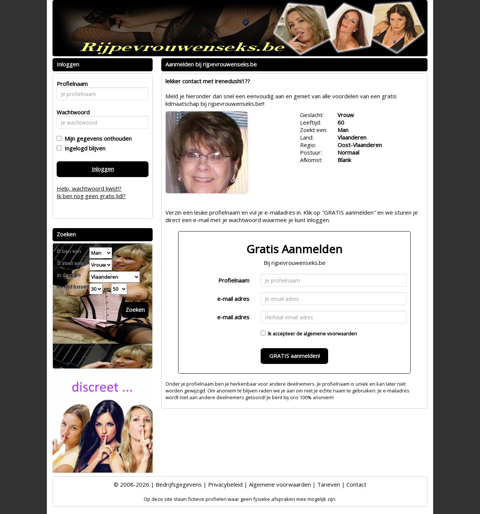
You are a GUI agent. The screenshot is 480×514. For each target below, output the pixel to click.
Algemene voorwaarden (280, 484)
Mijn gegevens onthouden (97, 138)
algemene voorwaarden (330, 333)
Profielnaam (233, 280)
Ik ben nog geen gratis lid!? (91, 196)
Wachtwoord (71, 112)
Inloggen (103, 169)
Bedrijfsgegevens (179, 484)
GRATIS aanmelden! (294, 355)
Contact (356, 484)
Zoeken (135, 309)
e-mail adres (233, 298)
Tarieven (328, 484)
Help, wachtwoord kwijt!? (89, 188)
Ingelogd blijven (83, 148)
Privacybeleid (225, 484)
